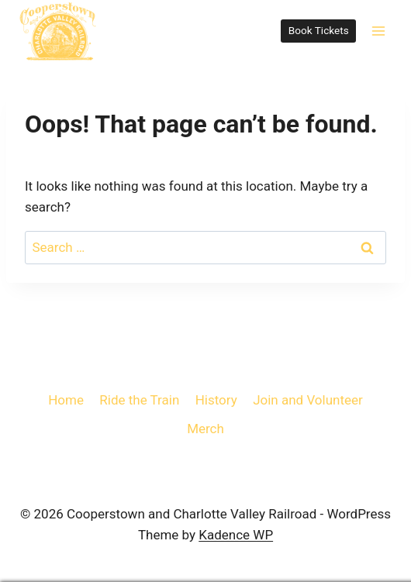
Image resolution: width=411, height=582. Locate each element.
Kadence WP (236, 534)
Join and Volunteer (308, 400)
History (216, 400)
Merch (205, 428)
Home (66, 400)
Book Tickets (318, 30)
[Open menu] (378, 31)
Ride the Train (139, 400)
